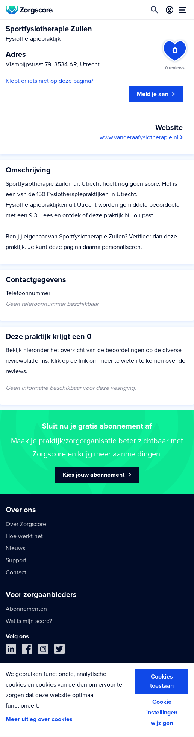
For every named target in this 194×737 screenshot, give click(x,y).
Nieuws (15, 548)
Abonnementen (26, 609)
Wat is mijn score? (29, 621)
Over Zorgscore (26, 524)
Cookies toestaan (162, 681)
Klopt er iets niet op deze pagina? (49, 81)
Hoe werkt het (24, 536)
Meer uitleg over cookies (39, 719)
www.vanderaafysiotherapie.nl (141, 137)
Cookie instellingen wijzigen (161, 712)
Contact (16, 572)
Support (16, 560)
